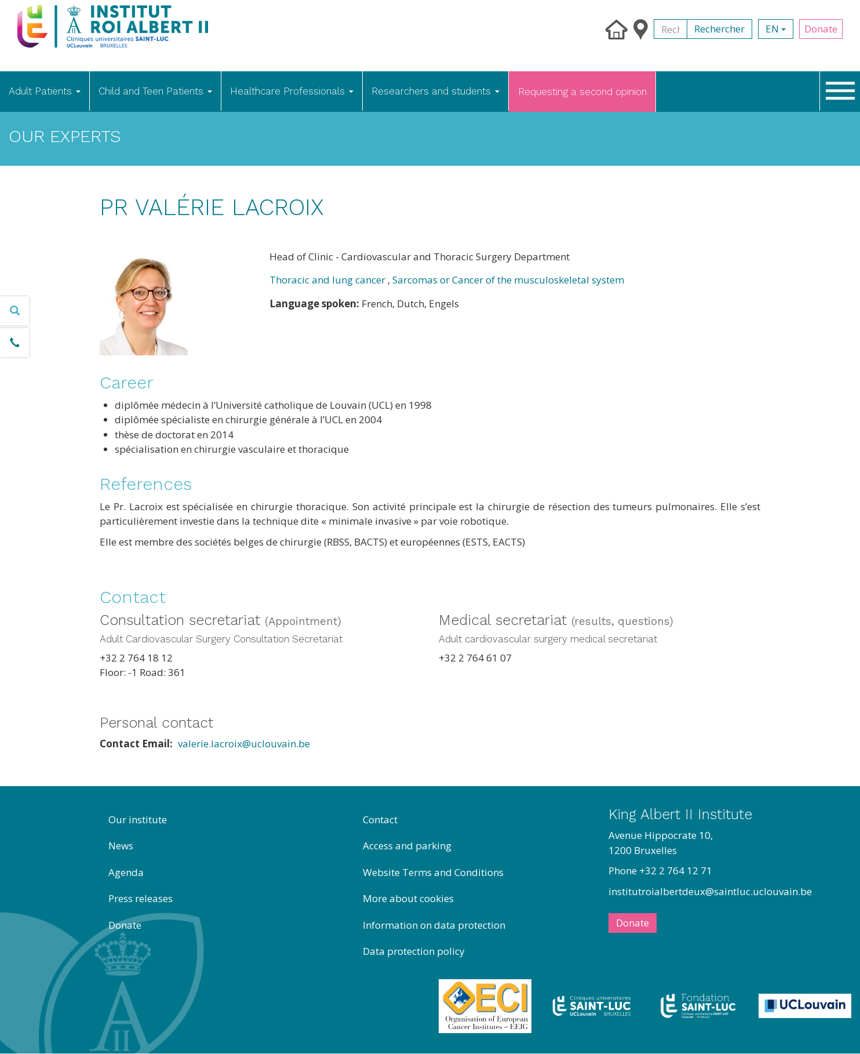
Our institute (137, 819)
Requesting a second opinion (582, 91)
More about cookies (408, 898)
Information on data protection (434, 925)
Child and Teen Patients (155, 91)
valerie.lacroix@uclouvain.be (244, 743)
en (776, 28)
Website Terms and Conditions (433, 872)
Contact (380, 819)
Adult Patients (45, 91)
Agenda (126, 872)
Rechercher (719, 28)
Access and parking (407, 845)
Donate (820, 28)
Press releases (140, 898)
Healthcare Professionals (292, 91)
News (120, 845)
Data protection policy (414, 951)
